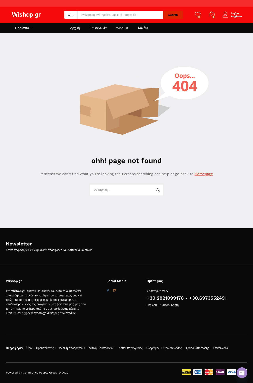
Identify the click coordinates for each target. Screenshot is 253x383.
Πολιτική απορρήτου (70, 348)
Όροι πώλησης (172, 348)
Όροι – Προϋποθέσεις (40, 348)
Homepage (204, 174)
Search (173, 14)
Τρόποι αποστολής (197, 348)
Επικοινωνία (98, 28)
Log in (231, 13)
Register (236, 16)
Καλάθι (143, 28)
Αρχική (75, 28)
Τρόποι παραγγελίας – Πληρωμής (138, 348)
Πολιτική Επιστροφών (100, 348)
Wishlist (122, 28)
